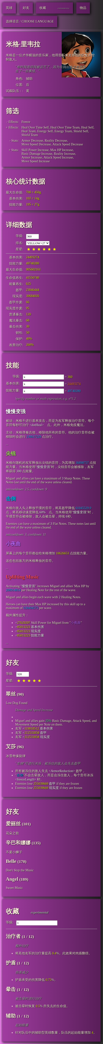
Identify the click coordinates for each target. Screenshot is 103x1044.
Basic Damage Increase (37, 154)
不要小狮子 (14, 852)
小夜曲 (13, 544)
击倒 (11, 499)
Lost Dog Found (16, 703)
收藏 (12, 911)
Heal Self (87, 127)
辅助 (29, 78)
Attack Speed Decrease (68, 144)
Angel (12, 879)
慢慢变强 (16, 411)
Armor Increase (32, 157)
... (7, 444)
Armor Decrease (32, 140)
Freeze (26, 122)
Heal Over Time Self (35, 127)
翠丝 (11, 694)
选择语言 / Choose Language (30, 21)
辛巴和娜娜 (18, 843)
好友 (12, 662)
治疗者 (13, 936)
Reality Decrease (56, 140)
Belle (11, 861)
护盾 (11, 963)
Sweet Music (14, 888)
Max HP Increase (61, 150)
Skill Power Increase (35, 150)
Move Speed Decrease (36, 144)
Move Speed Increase (36, 161)
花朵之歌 (12, 833)
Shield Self (81, 131)
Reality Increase (64, 154)
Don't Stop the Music (20, 870)
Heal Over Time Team (65, 127)
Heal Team (29, 131)
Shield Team (30, 135)
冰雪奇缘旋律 (16, 756)
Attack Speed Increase (58, 157)
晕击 (11, 989)
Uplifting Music (22, 577)
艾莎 (11, 746)
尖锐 (11, 453)
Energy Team (63, 131)
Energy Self (45, 131)
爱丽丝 (13, 824)
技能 (12, 365)
